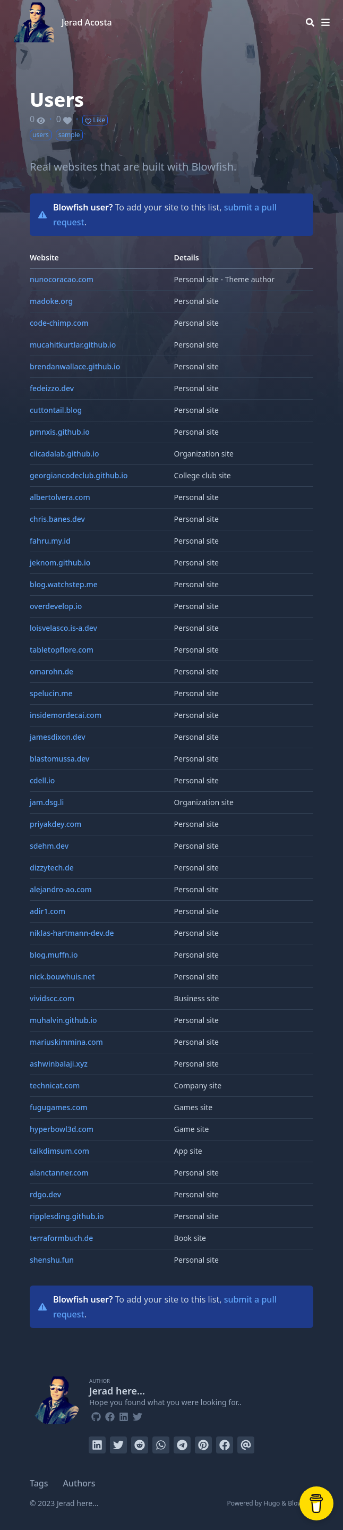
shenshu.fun (52, 1260)
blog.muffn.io (54, 955)
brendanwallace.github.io (75, 366)
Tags (39, 1483)
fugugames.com (59, 1107)
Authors (79, 1483)
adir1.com (47, 911)
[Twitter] (137, 1415)
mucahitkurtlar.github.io (73, 345)
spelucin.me (51, 693)
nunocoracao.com (61, 279)
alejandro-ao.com (61, 889)
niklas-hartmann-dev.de (72, 933)
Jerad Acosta (87, 22)
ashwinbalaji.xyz (59, 1064)
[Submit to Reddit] (139, 1444)
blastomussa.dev (59, 759)
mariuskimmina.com (66, 1042)
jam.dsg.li (47, 802)
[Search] (310, 22)
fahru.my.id (50, 541)
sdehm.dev (49, 846)
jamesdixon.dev (57, 737)
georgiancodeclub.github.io (79, 475)
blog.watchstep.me (64, 584)
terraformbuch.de (61, 1238)
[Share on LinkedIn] (97, 1444)
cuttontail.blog (56, 410)
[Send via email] (245, 1444)
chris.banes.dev (57, 519)
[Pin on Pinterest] (203, 1444)
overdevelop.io (56, 606)
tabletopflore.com (61, 650)
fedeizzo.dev (52, 388)
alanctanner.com (59, 1173)
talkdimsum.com (59, 1151)
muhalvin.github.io (63, 1020)
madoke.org (51, 301)
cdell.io (42, 780)
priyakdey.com (55, 824)
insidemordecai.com (65, 715)
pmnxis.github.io (60, 432)
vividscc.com (52, 998)
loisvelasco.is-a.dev (63, 628)
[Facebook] (110, 1415)
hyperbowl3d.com (61, 1129)
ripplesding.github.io (67, 1216)
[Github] (96, 1415)
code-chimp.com (59, 323)
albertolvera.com (60, 497)
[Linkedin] (124, 1415)
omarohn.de (51, 671)
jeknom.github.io (60, 562)
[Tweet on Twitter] (118, 1444)
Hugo (271, 1503)
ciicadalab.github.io (64, 454)
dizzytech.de (52, 868)
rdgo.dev (45, 1194)
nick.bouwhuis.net (62, 976)
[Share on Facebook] (224, 1444)
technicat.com (55, 1085)
